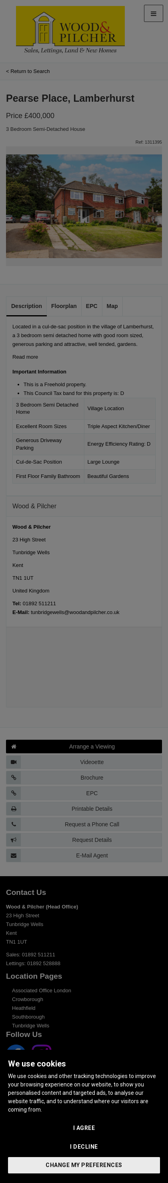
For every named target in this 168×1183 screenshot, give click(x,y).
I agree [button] (84, 1128)
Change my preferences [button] (84, 1165)
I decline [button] (84, 1147)
